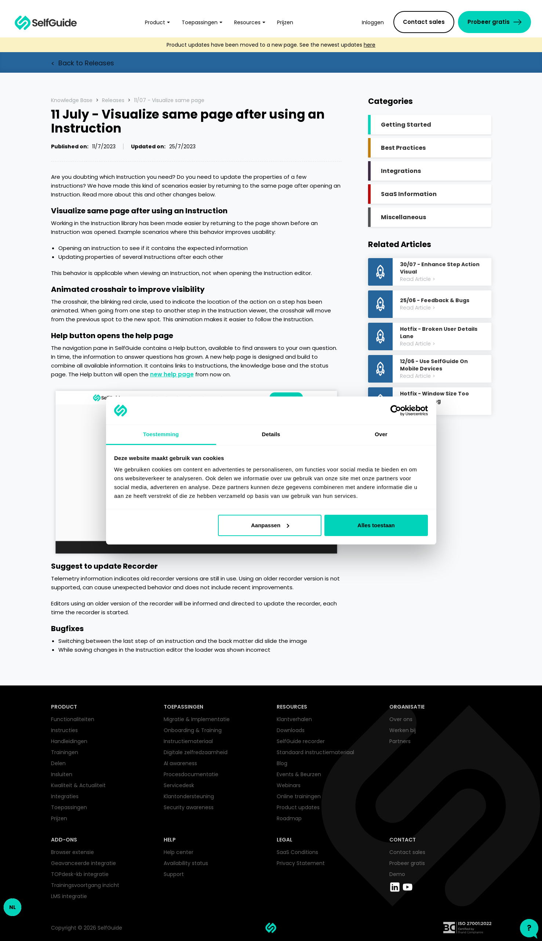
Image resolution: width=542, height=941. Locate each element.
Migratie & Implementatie (197, 719)
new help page (172, 374)
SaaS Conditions (297, 852)
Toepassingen (69, 807)
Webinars (289, 785)
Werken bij (402, 730)
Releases (113, 100)
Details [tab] (271, 434)
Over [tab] (381, 434)
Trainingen (64, 752)
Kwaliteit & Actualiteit (78, 785)
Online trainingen (299, 796)
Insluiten (61, 774)
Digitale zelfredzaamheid (196, 752)
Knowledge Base (71, 100)
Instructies (64, 730)
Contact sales (407, 852)
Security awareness (189, 807)
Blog (282, 763)
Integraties (65, 796)
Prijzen (59, 818)
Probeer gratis (407, 863)
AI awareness (180, 763)
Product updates (298, 807)
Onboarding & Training (193, 730)
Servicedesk (179, 785)
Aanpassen (270, 525)
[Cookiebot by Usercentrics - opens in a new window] (396, 410)
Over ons (400, 719)
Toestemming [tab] (161, 434)
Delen (58, 763)
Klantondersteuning (189, 796)
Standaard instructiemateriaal (315, 752)
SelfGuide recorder (301, 741)
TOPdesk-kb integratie (80, 874)
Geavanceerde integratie (83, 863)
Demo (397, 874)
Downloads (291, 730)
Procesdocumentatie (191, 774)
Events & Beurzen (299, 774)
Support (174, 874)
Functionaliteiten (72, 719)
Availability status (186, 863)
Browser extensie (72, 852)
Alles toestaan (376, 525)
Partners (400, 741)
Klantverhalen (294, 719)
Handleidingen (69, 741)
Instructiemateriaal (188, 741)
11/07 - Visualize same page (169, 100)
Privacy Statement (301, 863)
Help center (178, 852)
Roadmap (289, 818)
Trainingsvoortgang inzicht (85, 885)
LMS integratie (69, 896)
